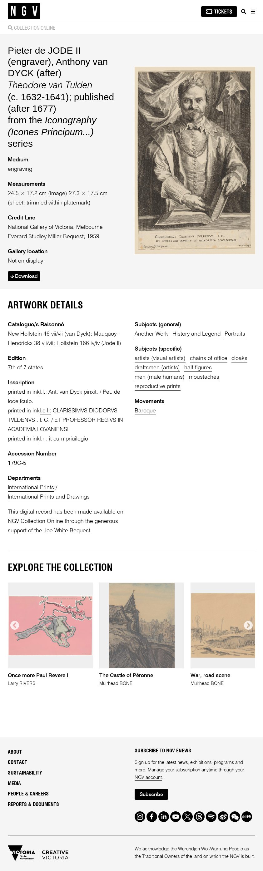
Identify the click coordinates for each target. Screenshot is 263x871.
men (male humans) (160, 377)
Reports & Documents (33, 804)
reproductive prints (158, 386)
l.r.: (43, 439)
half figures (198, 368)
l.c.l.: (45, 411)
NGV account (148, 777)
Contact (17, 762)
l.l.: (43, 392)
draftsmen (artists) (157, 368)
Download (24, 276)
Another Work (151, 334)
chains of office (208, 358)
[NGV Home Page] (24, 11)
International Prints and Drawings (49, 497)
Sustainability (25, 772)
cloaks (239, 358)
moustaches (204, 377)
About (15, 752)
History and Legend (196, 334)
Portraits (235, 334)
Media (14, 783)
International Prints (31, 487)
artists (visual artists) (160, 358)
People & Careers (28, 793)
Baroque (145, 411)
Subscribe (151, 794)
